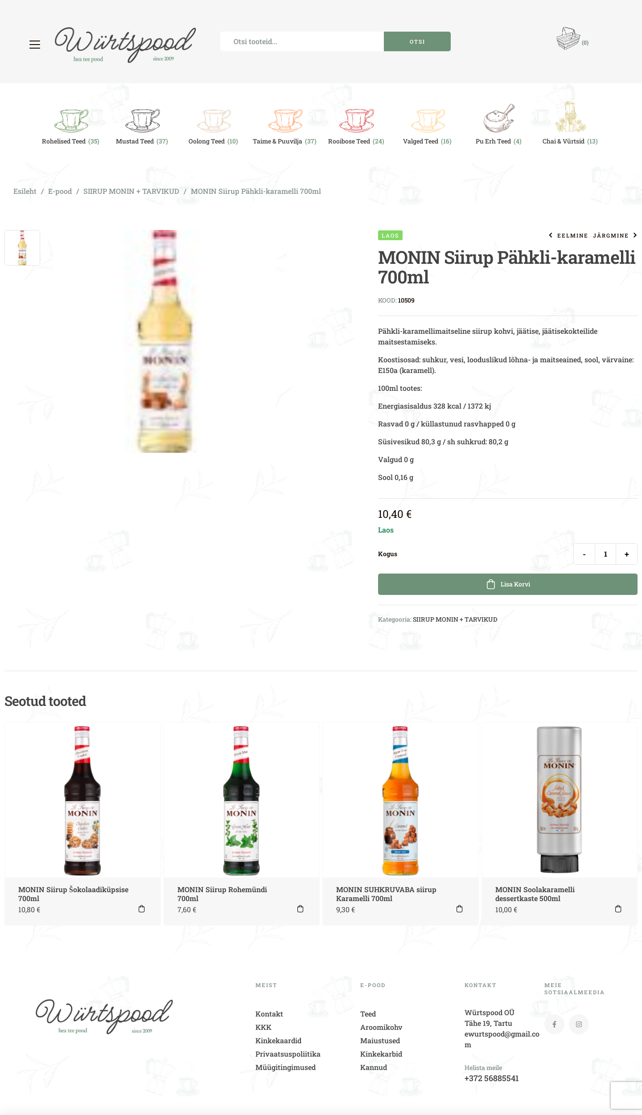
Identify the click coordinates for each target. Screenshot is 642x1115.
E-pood (60, 191)
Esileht (25, 191)
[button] (35, 45)
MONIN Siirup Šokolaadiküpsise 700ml (73, 894)
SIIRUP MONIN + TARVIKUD (131, 191)
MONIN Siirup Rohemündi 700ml (222, 894)
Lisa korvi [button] (142, 908)
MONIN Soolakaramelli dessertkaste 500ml (535, 894)
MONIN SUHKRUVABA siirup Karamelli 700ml (386, 894)
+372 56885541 (492, 1078)
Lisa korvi (515, 584)
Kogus (387, 554)
